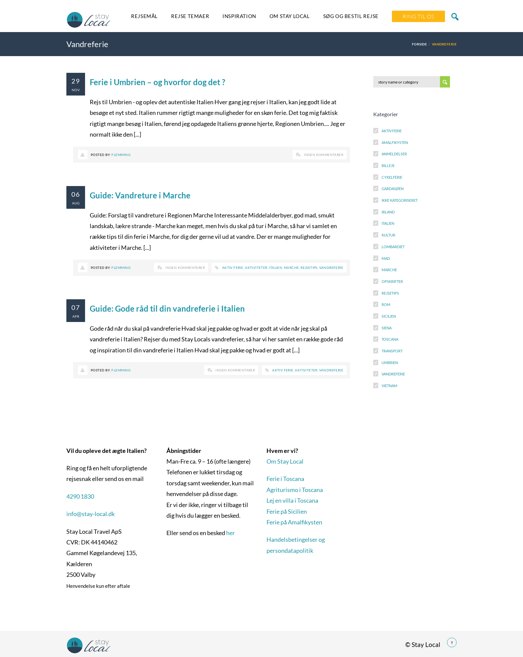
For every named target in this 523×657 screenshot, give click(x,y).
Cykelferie (392, 177)
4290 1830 (80, 496)
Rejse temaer (190, 16)
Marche (291, 268)
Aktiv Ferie (392, 131)
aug (75, 203)
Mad (386, 258)
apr (75, 316)
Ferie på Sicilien (287, 511)
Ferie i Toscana (285, 478)
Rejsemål (144, 16)
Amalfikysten (395, 142)
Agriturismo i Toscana (295, 489)
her (230, 532)
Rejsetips (309, 268)
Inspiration (239, 16)
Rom (386, 304)
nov (76, 90)
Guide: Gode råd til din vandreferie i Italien (167, 308)
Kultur (388, 235)
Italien (275, 268)
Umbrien (390, 362)
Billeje (388, 165)
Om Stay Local (290, 16)
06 (75, 194)
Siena (387, 328)
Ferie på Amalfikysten (294, 522)
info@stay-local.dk (90, 513)
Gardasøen (393, 188)
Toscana (390, 339)
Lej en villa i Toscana (292, 500)
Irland (388, 212)
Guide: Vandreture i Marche (140, 195)
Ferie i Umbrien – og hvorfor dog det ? (157, 82)
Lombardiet (393, 246)
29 (75, 81)
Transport (392, 351)
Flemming (120, 155)
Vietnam (389, 385)
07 (75, 307)
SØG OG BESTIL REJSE (351, 16)
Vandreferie (331, 268)
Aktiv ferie (232, 268)
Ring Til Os (418, 16)
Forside (419, 44)
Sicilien (389, 316)
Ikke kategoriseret (400, 200)
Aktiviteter (256, 268)
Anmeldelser (394, 154)
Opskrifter (392, 281)
